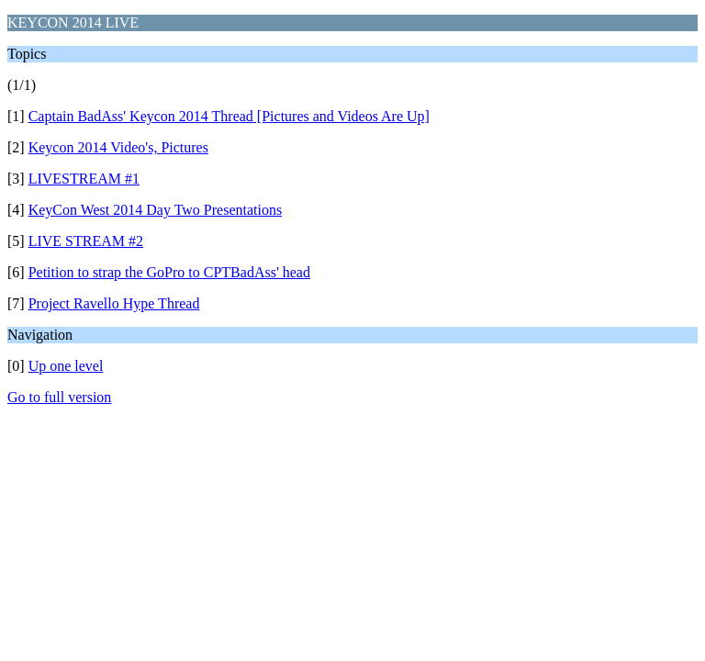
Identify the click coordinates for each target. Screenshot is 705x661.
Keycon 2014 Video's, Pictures (118, 147)
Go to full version (59, 397)
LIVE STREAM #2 (85, 241)
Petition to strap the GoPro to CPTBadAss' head (169, 272)
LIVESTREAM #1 (84, 178)
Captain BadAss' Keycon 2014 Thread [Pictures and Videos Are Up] (229, 116)
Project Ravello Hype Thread (114, 303)
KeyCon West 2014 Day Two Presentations (155, 210)
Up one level (66, 366)
